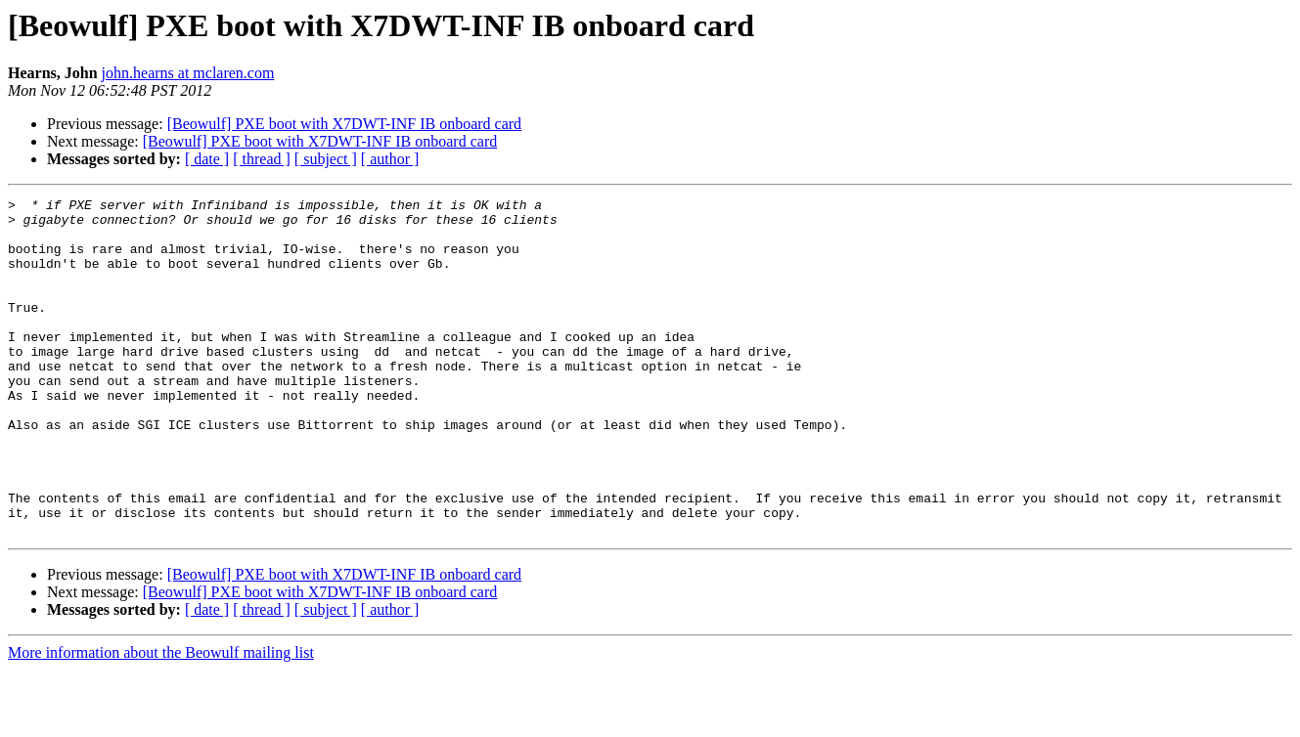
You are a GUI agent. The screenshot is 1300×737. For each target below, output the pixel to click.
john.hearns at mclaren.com (188, 73)
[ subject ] (325, 159)
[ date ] (207, 159)
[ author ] (390, 159)
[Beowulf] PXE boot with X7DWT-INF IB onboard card (344, 123)
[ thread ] (262, 159)
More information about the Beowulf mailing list (161, 720)
